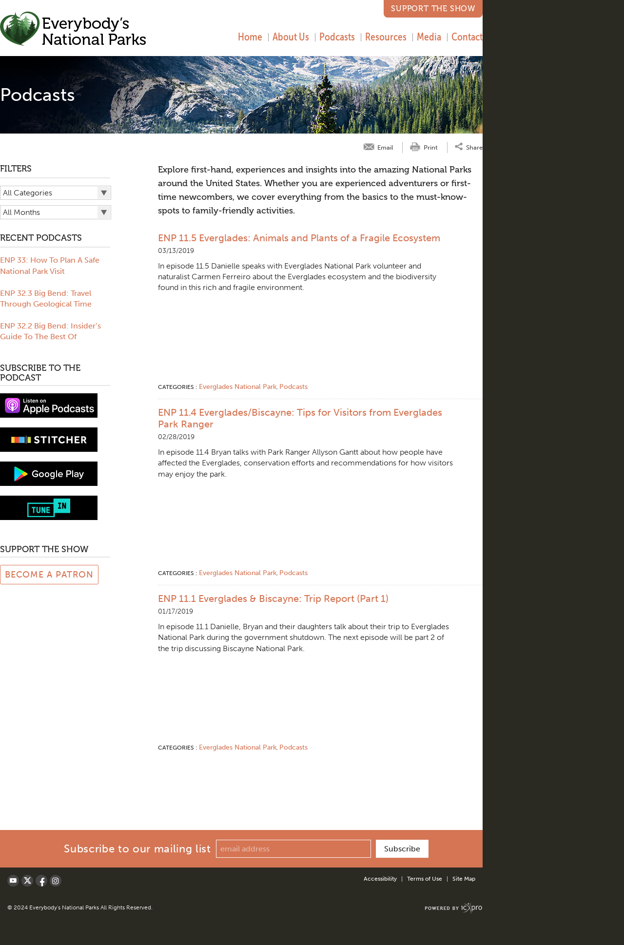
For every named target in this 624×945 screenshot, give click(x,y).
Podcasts (337, 36)
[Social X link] (27, 881)
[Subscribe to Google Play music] (49, 473)
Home (250, 36)
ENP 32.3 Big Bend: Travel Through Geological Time (46, 299)
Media (429, 36)
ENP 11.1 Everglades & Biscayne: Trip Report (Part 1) (273, 598)
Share (474, 147)
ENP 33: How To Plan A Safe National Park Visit (49, 265)
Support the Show (433, 8)
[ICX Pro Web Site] (454, 908)
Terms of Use (424, 878)
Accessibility (380, 878)
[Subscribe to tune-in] (49, 507)
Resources (386, 36)
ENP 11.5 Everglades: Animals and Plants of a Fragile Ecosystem (299, 238)
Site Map (463, 878)
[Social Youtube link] (13, 881)
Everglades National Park (237, 387)
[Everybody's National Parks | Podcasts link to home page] (73, 30)
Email (385, 147)
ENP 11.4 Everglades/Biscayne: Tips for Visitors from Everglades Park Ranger (300, 418)
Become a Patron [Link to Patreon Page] (49, 574)
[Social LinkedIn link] (55, 881)
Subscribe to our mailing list (137, 848)
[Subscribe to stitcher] (49, 439)
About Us (291, 36)
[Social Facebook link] (41, 881)
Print (431, 147)
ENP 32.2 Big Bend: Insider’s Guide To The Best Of (50, 331)
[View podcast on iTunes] (49, 404)
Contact (467, 36)
